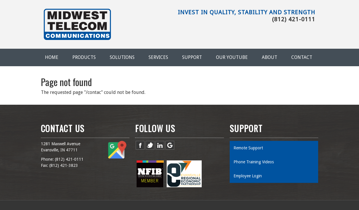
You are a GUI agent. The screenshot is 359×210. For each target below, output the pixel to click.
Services (158, 57)
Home (51, 57)
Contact (301, 57)
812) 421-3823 (64, 165)
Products (84, 57)
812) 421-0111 (69, 159)
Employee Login (247, 176)
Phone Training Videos (253, 162)
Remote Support (248, 148)
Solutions (122, 57)
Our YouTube (232, 57)
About (269, 57)
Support (192, 57)
